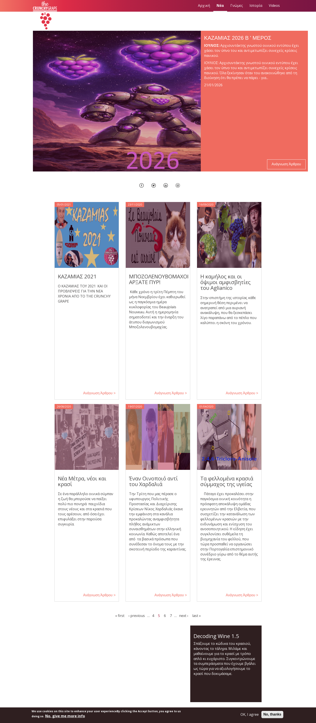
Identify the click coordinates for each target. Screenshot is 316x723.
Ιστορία (256, 5)
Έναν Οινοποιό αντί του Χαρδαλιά (153, 481)
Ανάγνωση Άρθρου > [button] (99, 393)
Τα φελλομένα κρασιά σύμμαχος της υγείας (226, 481)
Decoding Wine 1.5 (216, 636)
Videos (274, 5)
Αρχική (204, 5)
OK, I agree (250, 714)
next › (183, 615)
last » (196, 615)
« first (119, 615)
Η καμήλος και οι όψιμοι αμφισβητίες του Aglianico (225, 282)
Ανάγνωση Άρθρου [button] (286, 164)
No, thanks (272, 714)
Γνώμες (236, 5)
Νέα (220, 5)
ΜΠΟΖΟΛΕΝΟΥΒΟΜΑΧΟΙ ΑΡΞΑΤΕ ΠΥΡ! (159, 279)
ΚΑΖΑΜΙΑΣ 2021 (77, 276)
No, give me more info (65, 716)
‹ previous (136, 615)
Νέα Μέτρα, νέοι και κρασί (82, 481)
